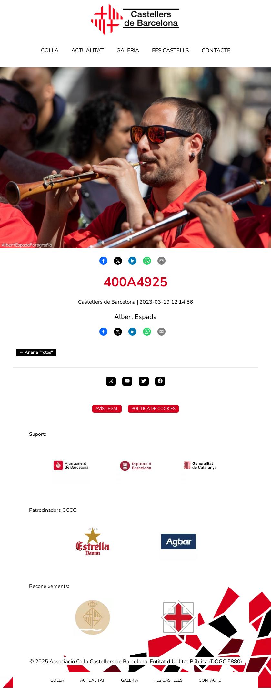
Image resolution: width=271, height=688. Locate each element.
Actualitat (87, 50)
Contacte (216, 50)
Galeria (127, 50)
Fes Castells (170, 50)
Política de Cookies (153, 409)
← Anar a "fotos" (36, 352)
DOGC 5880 (225, 661)
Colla (49, 50)
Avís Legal (106, 409)
